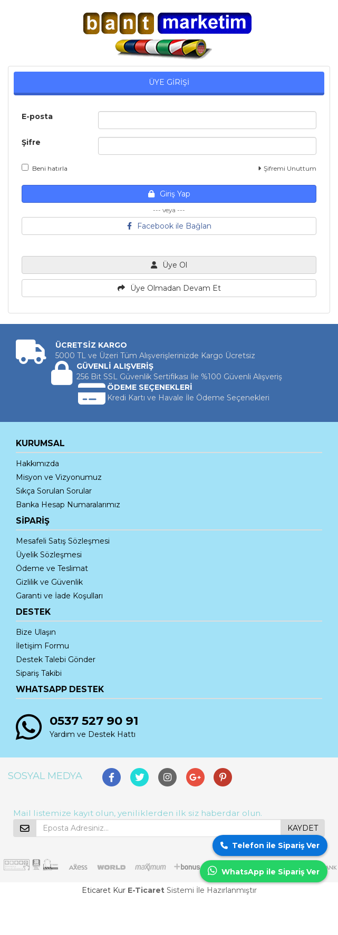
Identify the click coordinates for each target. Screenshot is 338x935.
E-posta (37, 116)
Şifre (31, 142)
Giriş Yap (169, 194)
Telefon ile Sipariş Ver (270, 845)
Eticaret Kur (103, 890)
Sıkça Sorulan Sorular (54, 491)
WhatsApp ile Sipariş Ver (264, 871)
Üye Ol (169, 265)
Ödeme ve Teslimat (52, 568)
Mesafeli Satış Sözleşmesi (63, 541)
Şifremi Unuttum (287, 168)
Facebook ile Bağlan (169, 226)
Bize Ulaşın (36, 632)
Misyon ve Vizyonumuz (59, 477)
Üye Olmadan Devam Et (169, 288)
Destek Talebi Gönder (55, 659)
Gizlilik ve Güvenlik (49, 582)
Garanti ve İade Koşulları (59, 596)
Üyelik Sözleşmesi (49, 554)
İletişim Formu (42, 646)
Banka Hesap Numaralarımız (68, 504)
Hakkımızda (37, 463)
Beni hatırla (44, 168)
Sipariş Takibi (39, 673)
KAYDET (302, 828)
